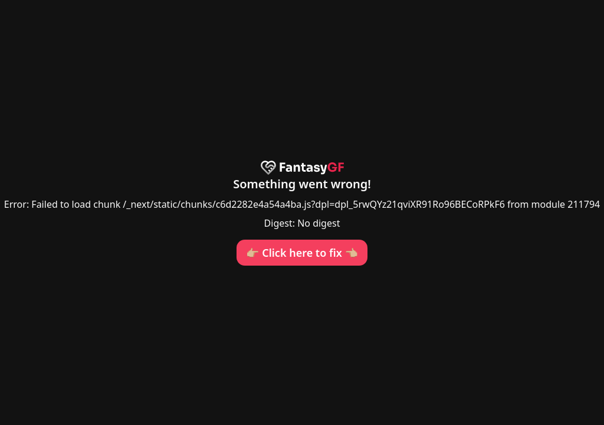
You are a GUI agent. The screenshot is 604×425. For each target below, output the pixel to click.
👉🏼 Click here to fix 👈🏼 (302, 253)
